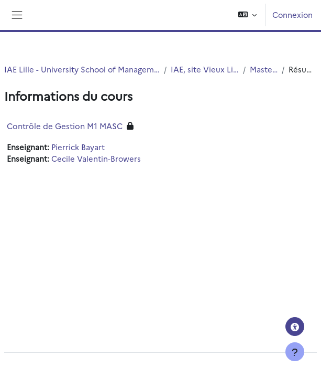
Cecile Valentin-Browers (96, 158)
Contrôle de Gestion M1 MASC (65, 125)
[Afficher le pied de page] (294, 351)
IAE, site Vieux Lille (205, 69)
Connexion (292, 14)
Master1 (264, 69)
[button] (247, 15)
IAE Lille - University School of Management (82, 69)
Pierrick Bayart (78, 146)
